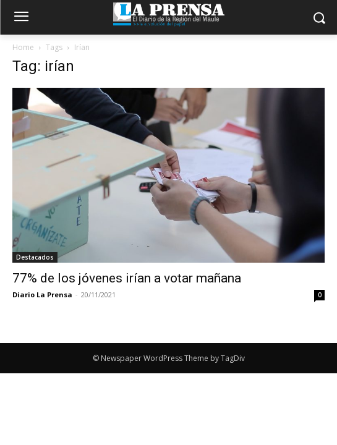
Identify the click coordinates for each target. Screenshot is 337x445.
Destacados (35, 257)
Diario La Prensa (42, 294)
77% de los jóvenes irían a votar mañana (126, 278)
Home (23, 47)
